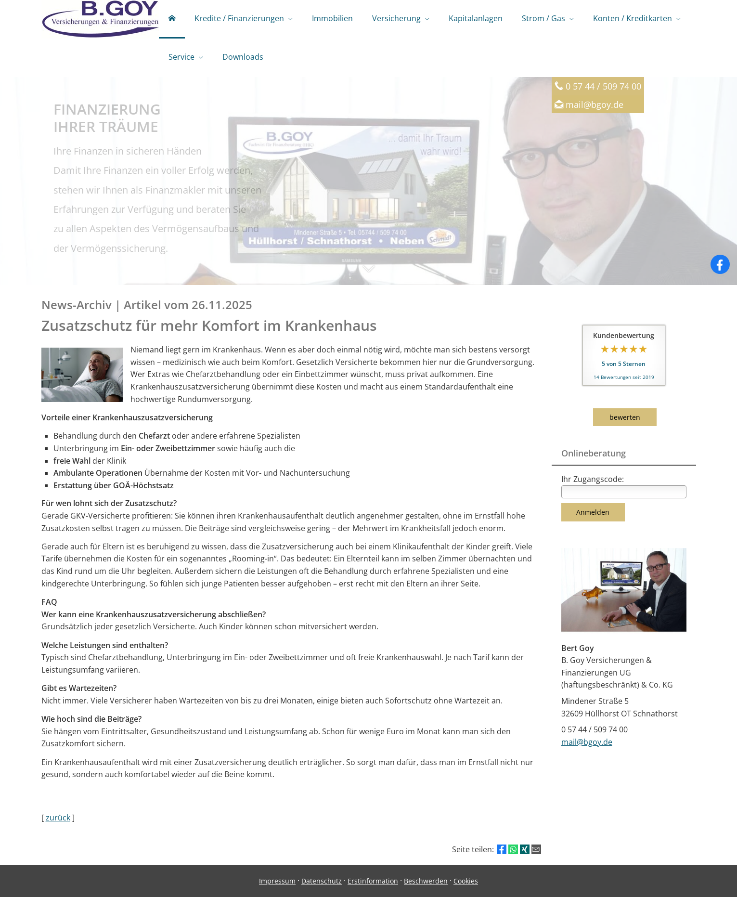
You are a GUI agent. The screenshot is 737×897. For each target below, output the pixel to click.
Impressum (277, 880)
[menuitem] (172, 19)
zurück (58, 817)
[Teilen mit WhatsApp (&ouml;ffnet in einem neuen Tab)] (513, 849)
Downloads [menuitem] (242, 57)
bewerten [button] (624, 417)
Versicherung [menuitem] (396, 18)
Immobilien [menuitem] (332, 18)
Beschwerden (426, 880)
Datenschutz (321, 880)
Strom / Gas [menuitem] (543, 18)
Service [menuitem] (181, 57)
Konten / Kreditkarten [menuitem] (632, 18)
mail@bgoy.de (594, 104)
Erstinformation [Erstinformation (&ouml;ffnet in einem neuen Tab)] (373, 880)
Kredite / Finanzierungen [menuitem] (239, 18)
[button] (368, 273)
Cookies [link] (465, 880)
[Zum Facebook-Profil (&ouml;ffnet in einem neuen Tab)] (720, 264)
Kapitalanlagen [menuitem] (476, 18)
